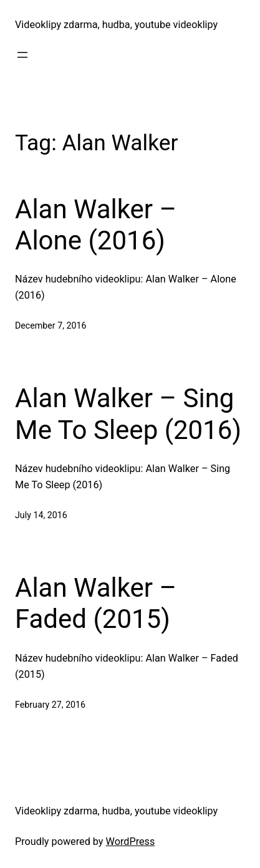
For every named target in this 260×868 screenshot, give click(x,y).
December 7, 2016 (50, 325)
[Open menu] (22, 54)
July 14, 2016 (41, 515)
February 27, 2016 (50, 705)
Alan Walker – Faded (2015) (95, 603)
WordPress (130, 841)
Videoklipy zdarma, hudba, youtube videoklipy (116, 25)
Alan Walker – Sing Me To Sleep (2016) (128, 414)
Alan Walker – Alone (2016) (95, 225)
